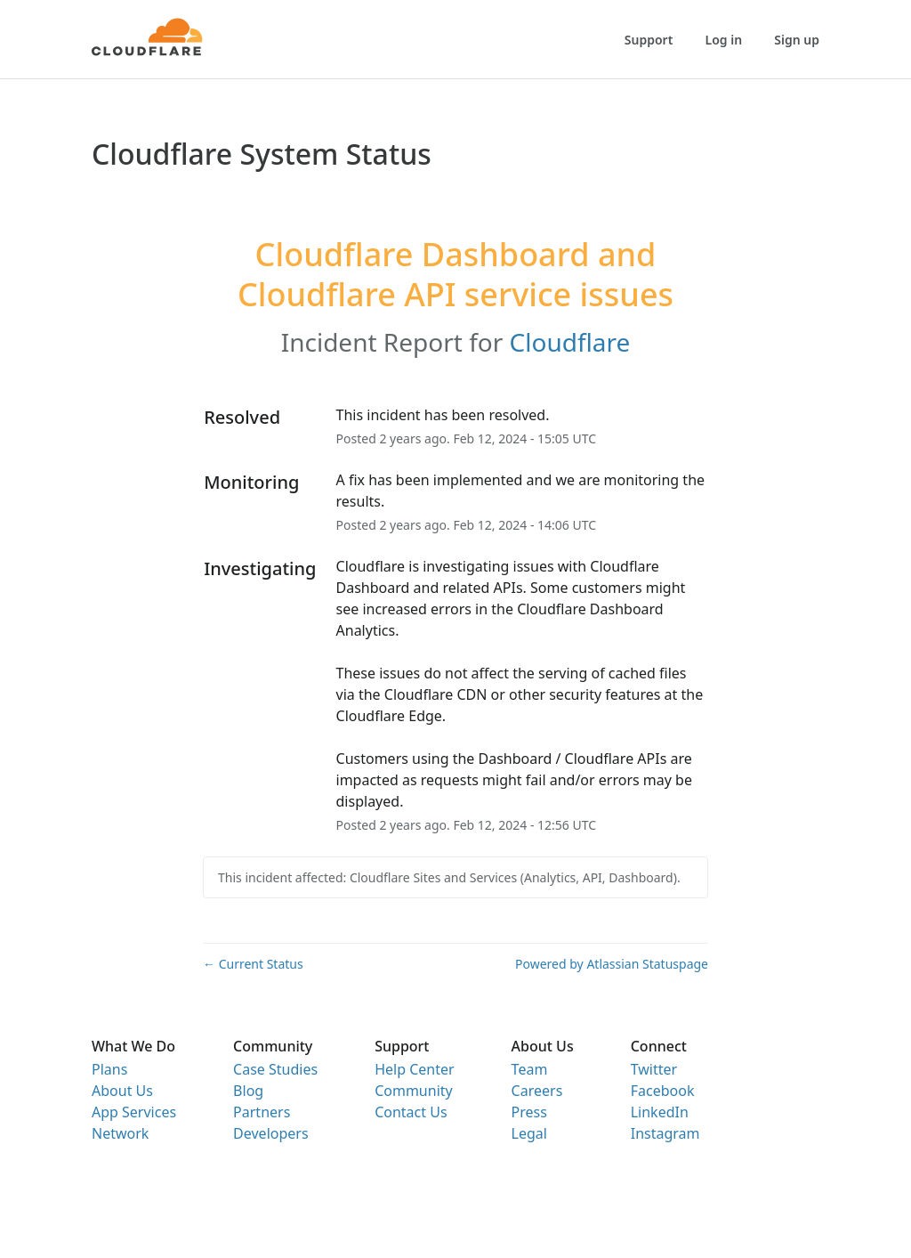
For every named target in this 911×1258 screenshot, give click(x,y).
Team (530, 1069)
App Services (134, 1112)
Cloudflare (570, 342)
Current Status (253, 963)
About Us (122, 1090)
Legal (529, 1133)
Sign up (796, 39)
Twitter (654, 1069)
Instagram (665, 1133)
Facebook (663, 1090)
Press (529, 1112)
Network (120, 1133)
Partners (261, 1112)
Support (649, 39)
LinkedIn (660, 1112)
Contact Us (411, 1112)
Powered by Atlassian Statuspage (611, 963)
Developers (270, 1133)
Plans (109, 1069)
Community (414, 1090)
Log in (724, 39)
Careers (537, 1090)
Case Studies (275, 1069)
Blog (248, 1090)
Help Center (414, 1069)
